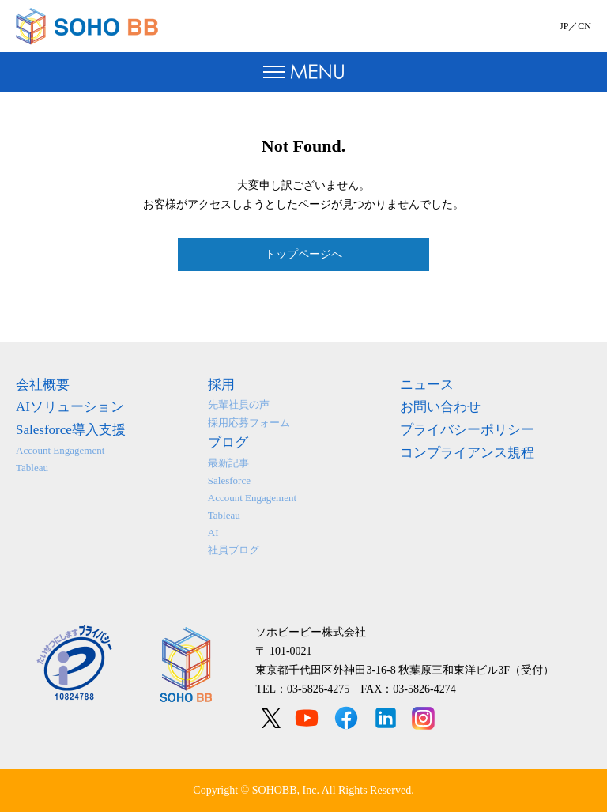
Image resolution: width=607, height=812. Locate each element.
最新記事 (228, 463)
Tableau (32, 468)
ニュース (427, 384)
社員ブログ (233, 550)
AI (213, 532)
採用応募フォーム (249, 423)
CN (584, 26)
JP (564, 26)
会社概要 (43, 384)
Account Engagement (60, 450)
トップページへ (303, 254)
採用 (221, 384)
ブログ (228, 442)
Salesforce (229, 480)
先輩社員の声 (239, 404)
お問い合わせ (440, 406)
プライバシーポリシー (467, 429)
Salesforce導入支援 (71, 429)
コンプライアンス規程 (467, 452)
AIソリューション (70, 406)
